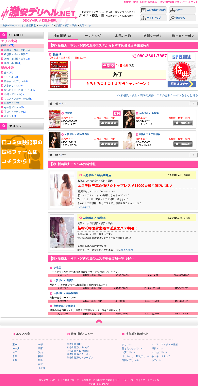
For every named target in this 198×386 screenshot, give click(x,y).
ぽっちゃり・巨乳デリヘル (18, 90)
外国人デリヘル (12, 94)
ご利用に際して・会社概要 (76, 380)
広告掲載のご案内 (153, 10)
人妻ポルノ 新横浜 (148, 113)
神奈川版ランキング (78, 347)
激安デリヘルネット (49, 380)
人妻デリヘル (11, 85)
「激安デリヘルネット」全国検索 (18, 25)
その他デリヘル (12, 107)
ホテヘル (9, 116)
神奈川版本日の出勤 (78, 350)
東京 (14, 344)
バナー (176, 10)
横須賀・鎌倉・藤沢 (14, 54)
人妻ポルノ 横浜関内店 (77, 134)
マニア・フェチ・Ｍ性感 (17, 98)
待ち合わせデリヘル (14, 81)
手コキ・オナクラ (13, 111)
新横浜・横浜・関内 (66, 25)
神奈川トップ (46, 25)
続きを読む (85, 207)
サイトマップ (151, 17)
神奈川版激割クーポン (79, 354)
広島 (40, 360)
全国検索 (177, 17)
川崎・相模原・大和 (14, 58)
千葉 (14, 356)
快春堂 (57, 54)
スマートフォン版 (149, 380)
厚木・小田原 (11, 63)
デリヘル (9, 77)
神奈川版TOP (63, 36)
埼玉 (14, 352)
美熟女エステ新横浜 (149, 134)
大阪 (14, 360)
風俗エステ (85, 25)
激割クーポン (152, 36)
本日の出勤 (123, 36)
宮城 (40, 364)
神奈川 (5, 45)
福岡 (40, 356)
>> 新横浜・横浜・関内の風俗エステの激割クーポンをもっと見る (157, 95)
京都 (40, 344)
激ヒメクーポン (183, 36)
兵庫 (40, 348)
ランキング (93, 36)
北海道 (41, 368)
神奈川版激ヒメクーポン (80, 357)
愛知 (40, 352)
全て (6, 72)
